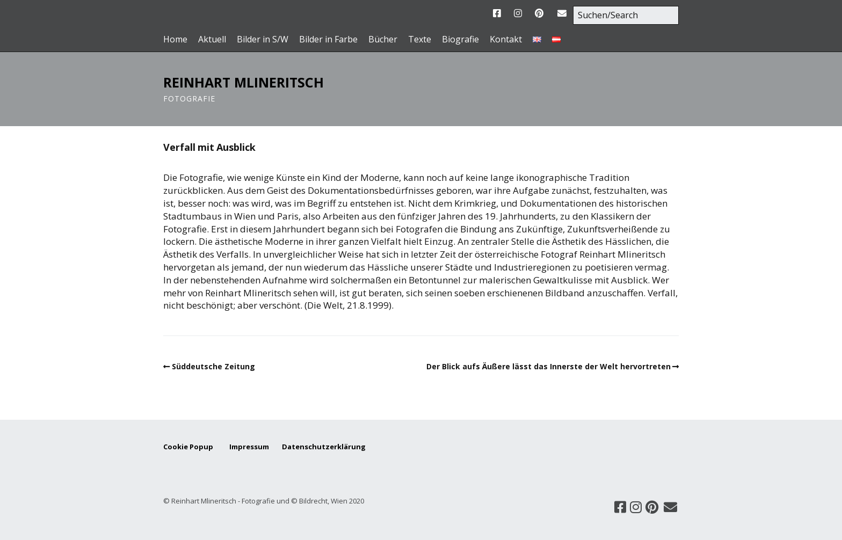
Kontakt (506, 39)
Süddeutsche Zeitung (213, 366)
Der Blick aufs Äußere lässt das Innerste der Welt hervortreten (548, 366)
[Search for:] (626, 15)
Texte (419, 39)
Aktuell (212, 39)
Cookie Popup (188, 446)
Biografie (460, 39)
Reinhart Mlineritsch (243, 82)
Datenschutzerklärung (324, 446)
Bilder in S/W (262, 39)
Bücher (382, 39)
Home (175, 39)
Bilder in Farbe (328, 39)
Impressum (254, 446)
